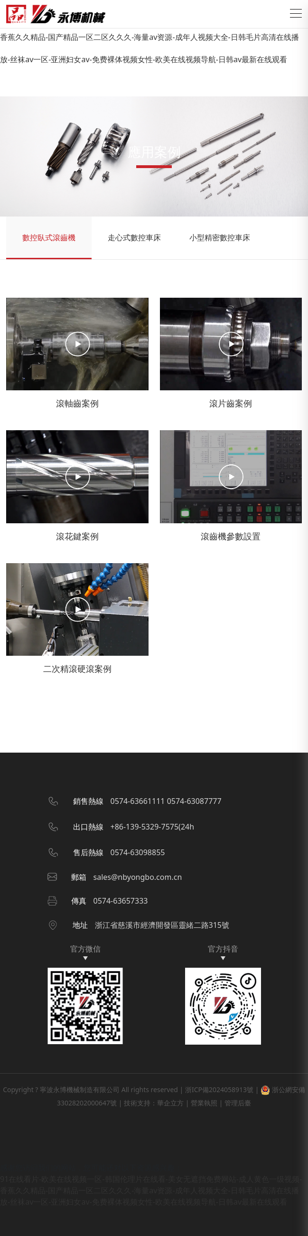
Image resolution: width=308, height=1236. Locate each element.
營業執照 (204, 1102)
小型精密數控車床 (219, 237)
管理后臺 (237, 1102)
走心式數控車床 (134, 237)
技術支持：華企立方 (154, 1102)
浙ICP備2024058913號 (219, 1089)
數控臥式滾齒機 (48, 237)
